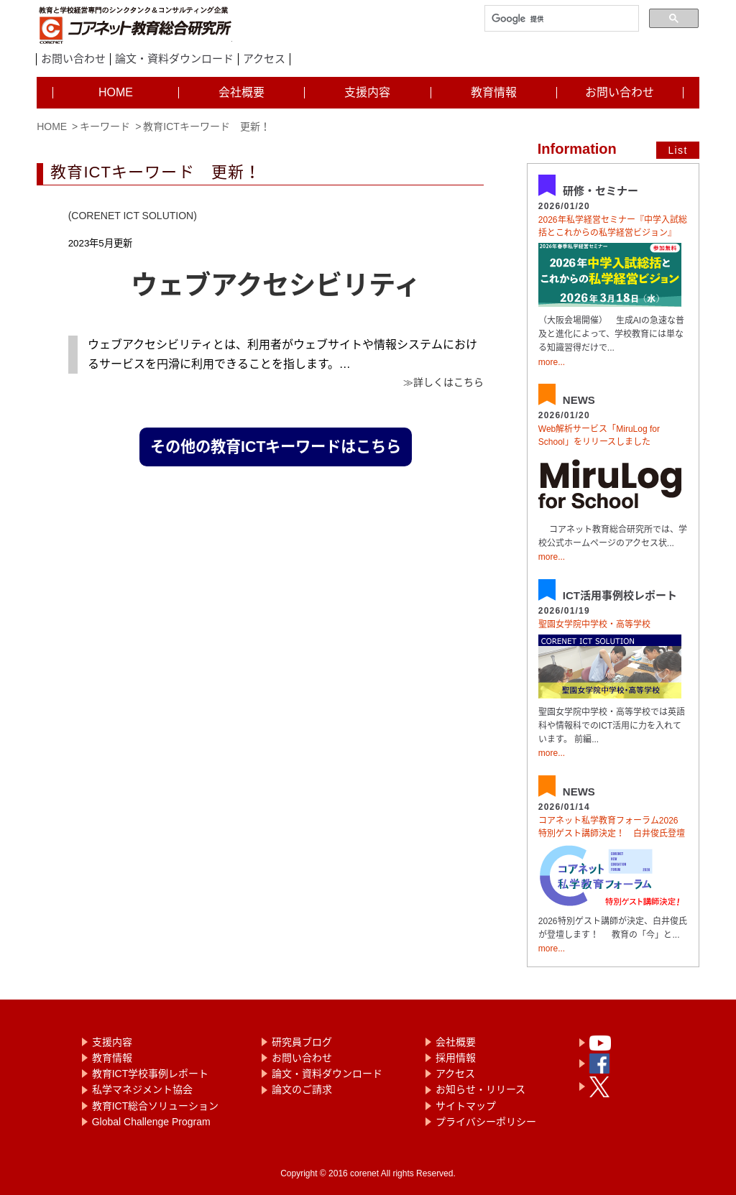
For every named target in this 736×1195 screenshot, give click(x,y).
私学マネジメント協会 (142, 1089)
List (677, 150)
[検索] (560, 19)
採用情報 (456, 1057)
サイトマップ (466, 1106)
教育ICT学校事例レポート (150, 1073)
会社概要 (456, 1042)
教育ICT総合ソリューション (155, 1106)
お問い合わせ (73, 59)
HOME (52, 126)
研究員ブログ (302, 1042)
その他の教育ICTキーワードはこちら (275, 447)
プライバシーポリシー (486, 1121)
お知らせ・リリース (480, 1089)
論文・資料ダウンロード (174, 59)
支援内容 (112, 1042)
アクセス (264, 59)
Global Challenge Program (151, 1121)
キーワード (105, 126)
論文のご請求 (302, 1089)
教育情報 (112, 1057)
